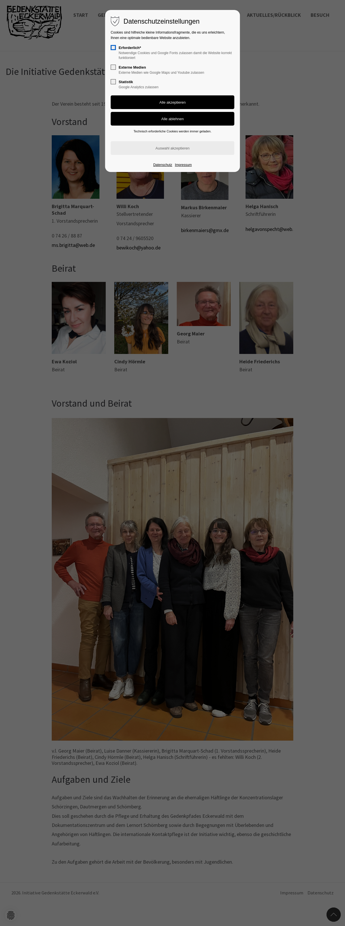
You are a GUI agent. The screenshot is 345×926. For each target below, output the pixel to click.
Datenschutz (162, 165)
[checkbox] (113, 47)
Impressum (183, 165)
